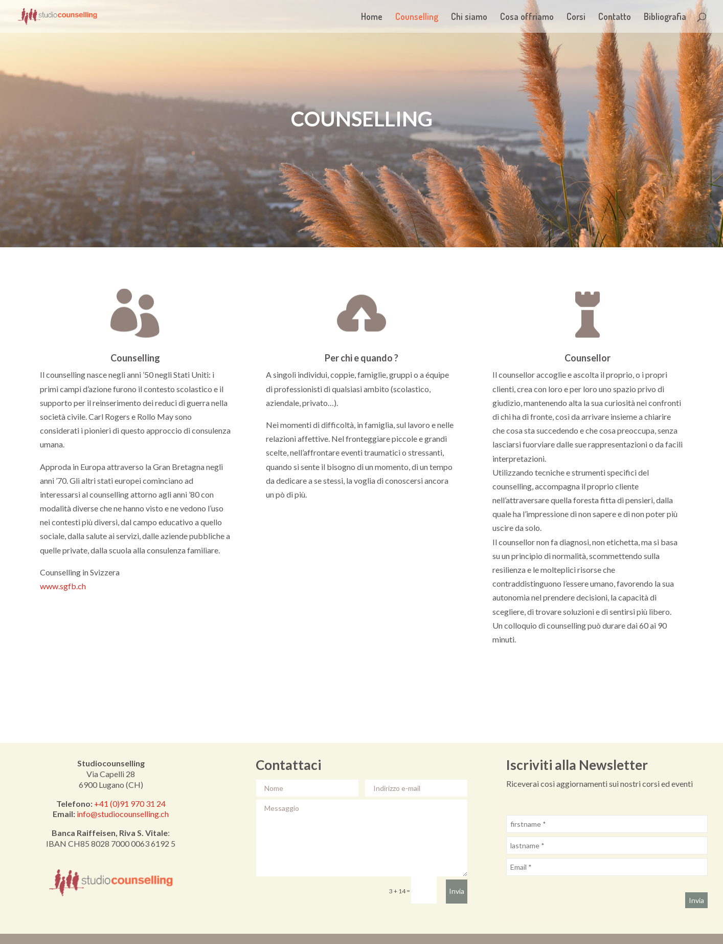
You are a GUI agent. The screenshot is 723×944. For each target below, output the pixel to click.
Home (371, 17)
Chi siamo (469, 17)
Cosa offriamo (527, 17)
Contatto (614, 17)
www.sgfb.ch (63, 586)
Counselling (416, 17)
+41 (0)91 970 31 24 (130, 803)
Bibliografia (665, 17)
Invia (456, 891)
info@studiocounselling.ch (123, 814)
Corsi (576, 17)
